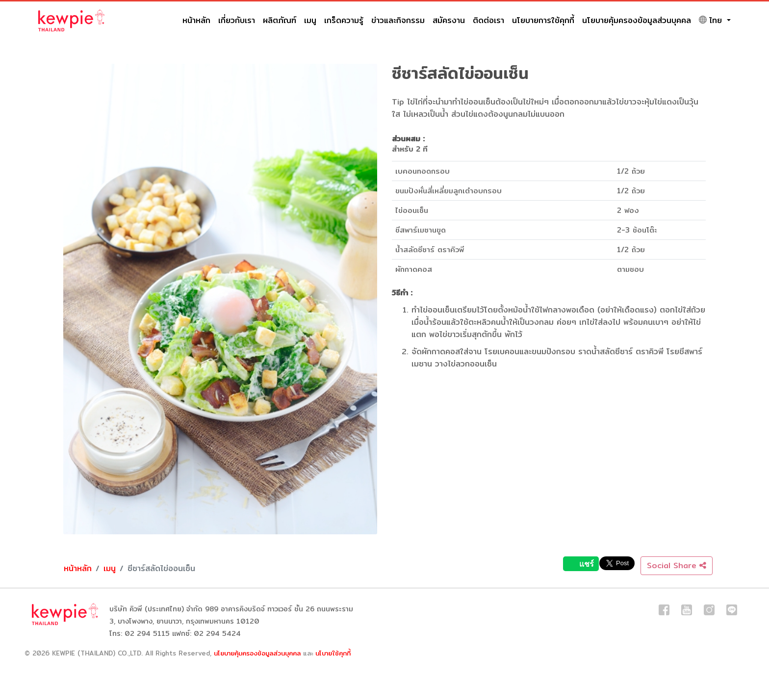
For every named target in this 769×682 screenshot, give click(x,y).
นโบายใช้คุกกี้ (333, 653)
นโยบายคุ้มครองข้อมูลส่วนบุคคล (636, 20)
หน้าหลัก (196, 20)
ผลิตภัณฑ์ (279, 20)
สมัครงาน (449, 20)
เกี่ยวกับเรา (236, 20)
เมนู (310, 20)
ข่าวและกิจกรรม (398, 20)
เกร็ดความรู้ (343, 20)
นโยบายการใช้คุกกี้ (543, 20)
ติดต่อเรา (488, 20)
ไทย (712, 20)
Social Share (676, 565)
